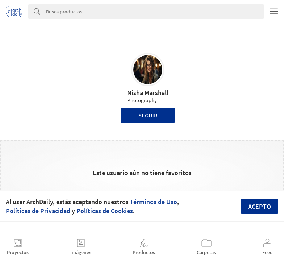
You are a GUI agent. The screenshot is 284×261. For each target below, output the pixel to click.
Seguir (148, 115)
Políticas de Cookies (104, 211)
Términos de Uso (153, 202)
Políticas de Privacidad (38, 211)
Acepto (259, 206)
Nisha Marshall (147, 92)
